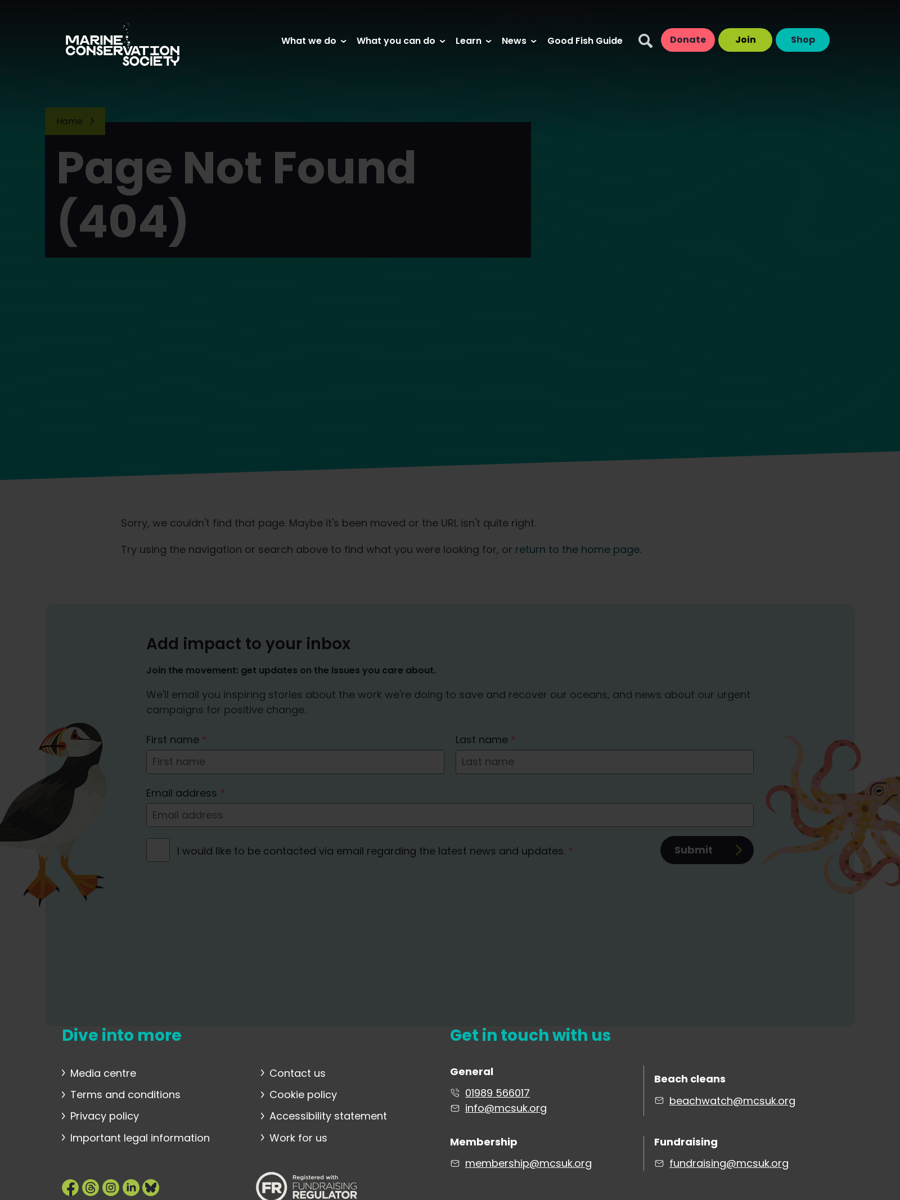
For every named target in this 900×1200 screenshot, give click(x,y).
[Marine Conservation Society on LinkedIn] (131, 1187)
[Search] (645, 40)
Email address (185, 793)
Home (69, 121)
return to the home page (577, 549)
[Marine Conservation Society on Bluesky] (150, 1187)
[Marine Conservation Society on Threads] (90, 1187)
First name (176, 739)
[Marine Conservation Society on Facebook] (70, 1187)
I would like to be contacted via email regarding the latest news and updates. (375, 851)
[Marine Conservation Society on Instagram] (110, 1187)
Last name (486, 739)
